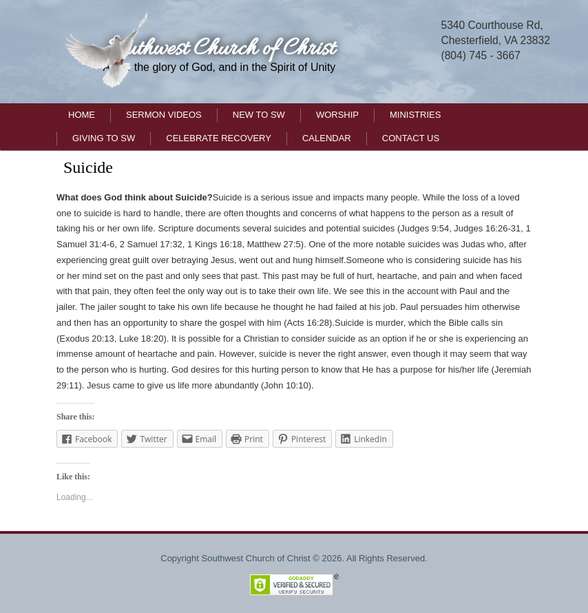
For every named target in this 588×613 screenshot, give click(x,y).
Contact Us (410, 138)
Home (81, 115)
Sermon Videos (164, 115)
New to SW (259, 115)
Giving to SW (103, 138)
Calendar (326, 138)
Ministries (415, 115)
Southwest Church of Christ (219, 49)
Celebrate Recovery (218, 138)
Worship (337, 115)
